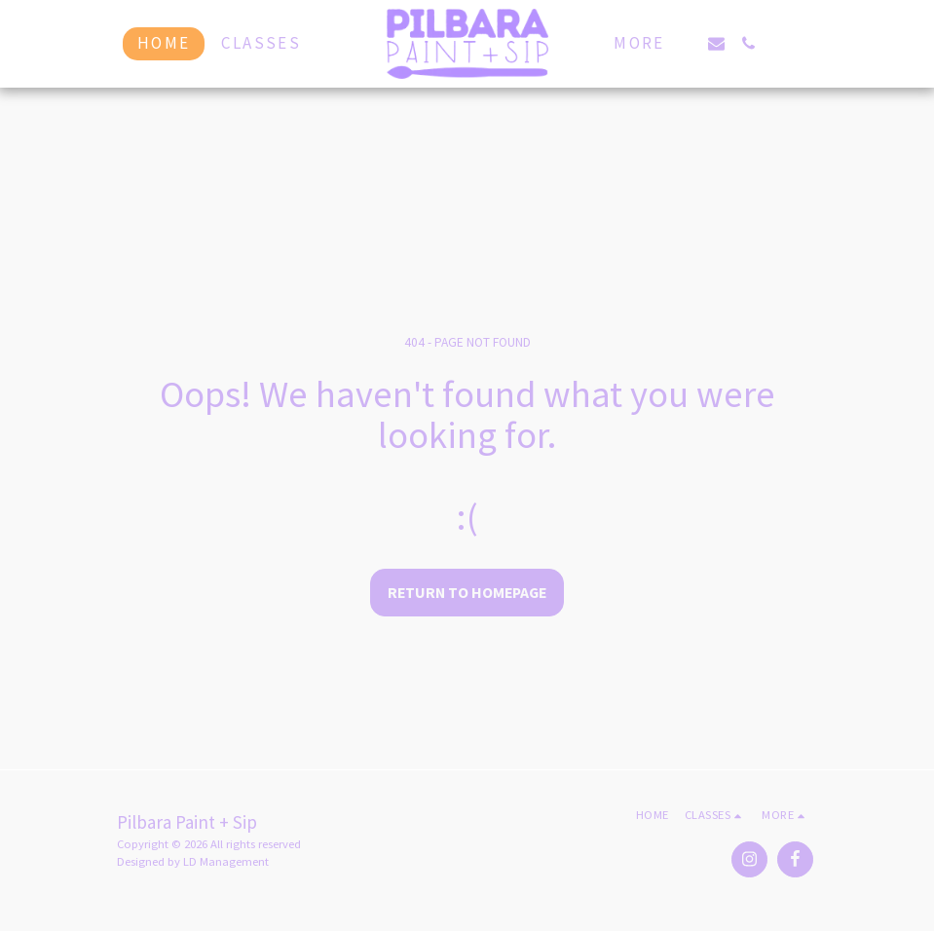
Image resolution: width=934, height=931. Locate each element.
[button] (716, 43)
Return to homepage (467, 592)
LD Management (226, 861)
